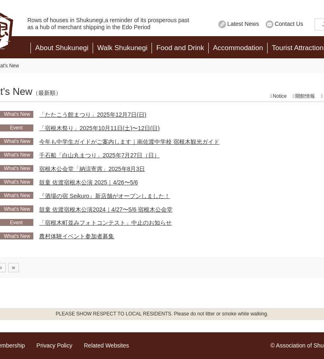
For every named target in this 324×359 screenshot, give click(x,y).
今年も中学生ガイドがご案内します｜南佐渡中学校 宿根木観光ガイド (129, 141)
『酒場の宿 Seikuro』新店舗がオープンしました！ (104, 196)
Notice (280, 96)
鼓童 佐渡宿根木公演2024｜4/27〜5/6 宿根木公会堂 (105, 209)
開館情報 (305, 96)
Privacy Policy (54, 345)
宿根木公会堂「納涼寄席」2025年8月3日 (92, 169)
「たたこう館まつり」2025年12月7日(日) (92, 114)
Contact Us (289, 24)
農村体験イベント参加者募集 (76, 236)
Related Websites (106, 345)
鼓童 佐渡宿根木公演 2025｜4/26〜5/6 (88, 182)
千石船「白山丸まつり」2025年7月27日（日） (99, 155)
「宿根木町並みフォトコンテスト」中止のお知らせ (105, 222)
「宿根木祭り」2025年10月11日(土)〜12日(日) (99, 128)
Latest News (243, 24)
